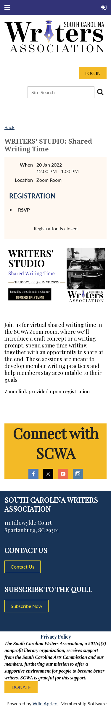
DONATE (21, 687)
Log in (93, 73)
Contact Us (22, 566)
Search (100, 91)
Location (24, 180)
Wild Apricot (46, 703)
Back (9, 127)
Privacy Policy (56, 637)
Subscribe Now (26, 606)
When (26, 164)
